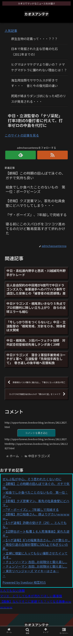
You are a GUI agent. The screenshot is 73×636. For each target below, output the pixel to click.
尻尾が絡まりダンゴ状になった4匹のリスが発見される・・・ (38, 98)
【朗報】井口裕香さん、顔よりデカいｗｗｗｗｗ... (36, 516)
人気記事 (11, 30)
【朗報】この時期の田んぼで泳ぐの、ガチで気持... (36, 485)
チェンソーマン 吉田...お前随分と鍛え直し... (36, 562)
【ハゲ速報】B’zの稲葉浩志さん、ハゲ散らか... (38, 540)
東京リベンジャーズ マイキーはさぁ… (32, 571)
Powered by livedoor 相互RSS (24, 582)
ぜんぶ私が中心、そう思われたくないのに (32, 479)
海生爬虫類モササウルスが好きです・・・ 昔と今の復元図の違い (34, 83)
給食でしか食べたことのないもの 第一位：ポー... (35, 494)
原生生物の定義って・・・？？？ (34, 38)
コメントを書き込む (36, 432)
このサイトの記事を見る (22, 135)
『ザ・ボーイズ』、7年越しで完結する (32, 509)
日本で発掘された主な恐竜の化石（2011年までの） (34, 51)
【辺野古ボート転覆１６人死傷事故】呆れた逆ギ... (36, 533)
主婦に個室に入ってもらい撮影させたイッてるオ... (35, 555)
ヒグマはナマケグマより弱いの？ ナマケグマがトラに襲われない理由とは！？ (39, 67)
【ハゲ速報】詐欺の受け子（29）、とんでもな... (35, 524)
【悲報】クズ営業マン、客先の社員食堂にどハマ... (36, 502)
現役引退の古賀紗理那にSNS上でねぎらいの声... (35, 546)
